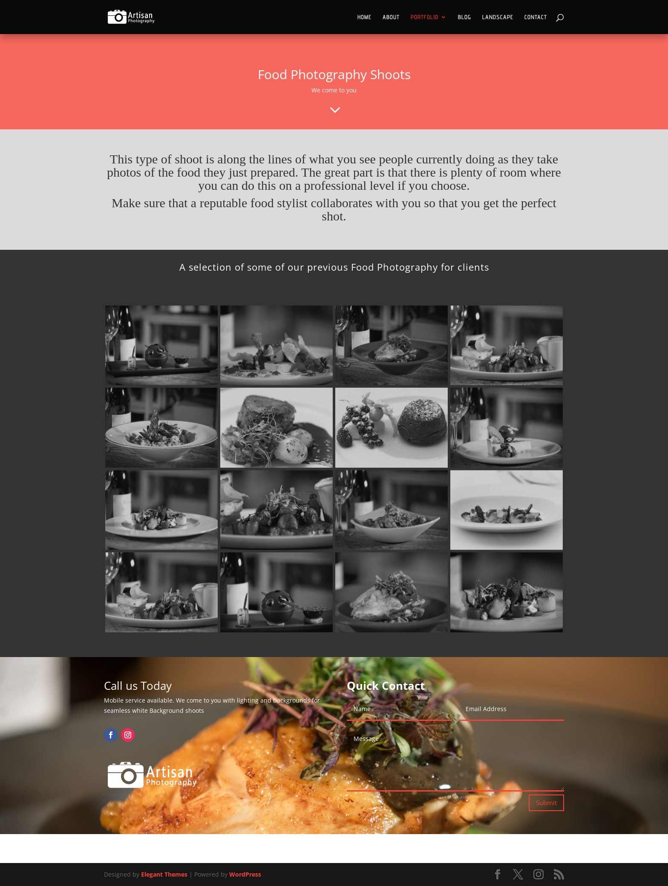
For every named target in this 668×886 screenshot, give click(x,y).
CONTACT (535, 17)
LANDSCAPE (497, 17)
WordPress (245, 874)
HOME (364, 17)
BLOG (464, 17)
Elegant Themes (164, 874)
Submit (546, 802)
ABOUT (391, 17)
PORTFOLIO (424, 17)
